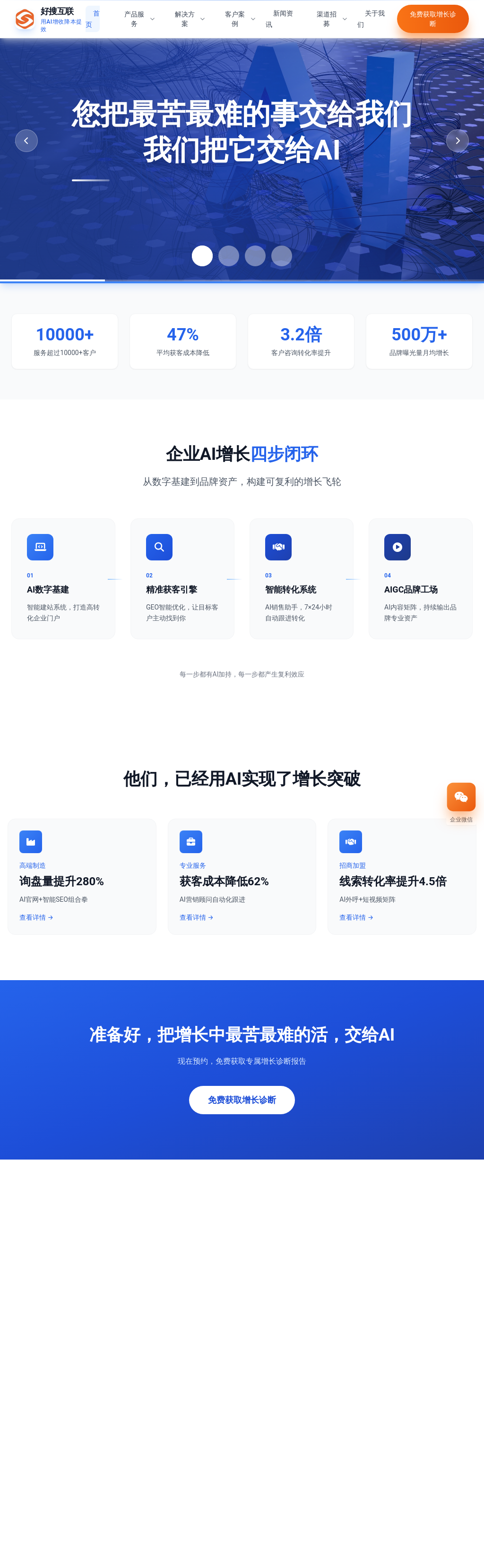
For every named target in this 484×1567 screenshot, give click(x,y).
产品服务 (140, 14)
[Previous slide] (26, 140)
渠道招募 (332, 14)
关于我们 (371, 14)
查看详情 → (36, 919)
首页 (93, 14)
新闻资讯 (279, 14)
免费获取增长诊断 (433, 14)
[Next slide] (457, 140)
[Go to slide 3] (255, 256)
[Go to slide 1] (202, 256)
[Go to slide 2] (228, 256)
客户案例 (240, 14)
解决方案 (190, 14)
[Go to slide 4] (281, 256)
